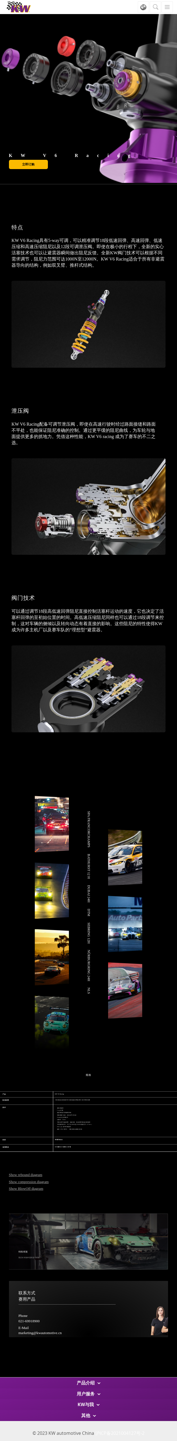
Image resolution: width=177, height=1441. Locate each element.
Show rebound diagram (25, 1175)
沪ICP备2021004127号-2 (120, 1433)
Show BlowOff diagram (26, 1189)
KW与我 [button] (89, 1404)
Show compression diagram (29, 1182)
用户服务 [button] (89, 1394)
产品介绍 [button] (89, 1383)
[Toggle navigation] (167, 7)
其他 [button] (88, 1415)
